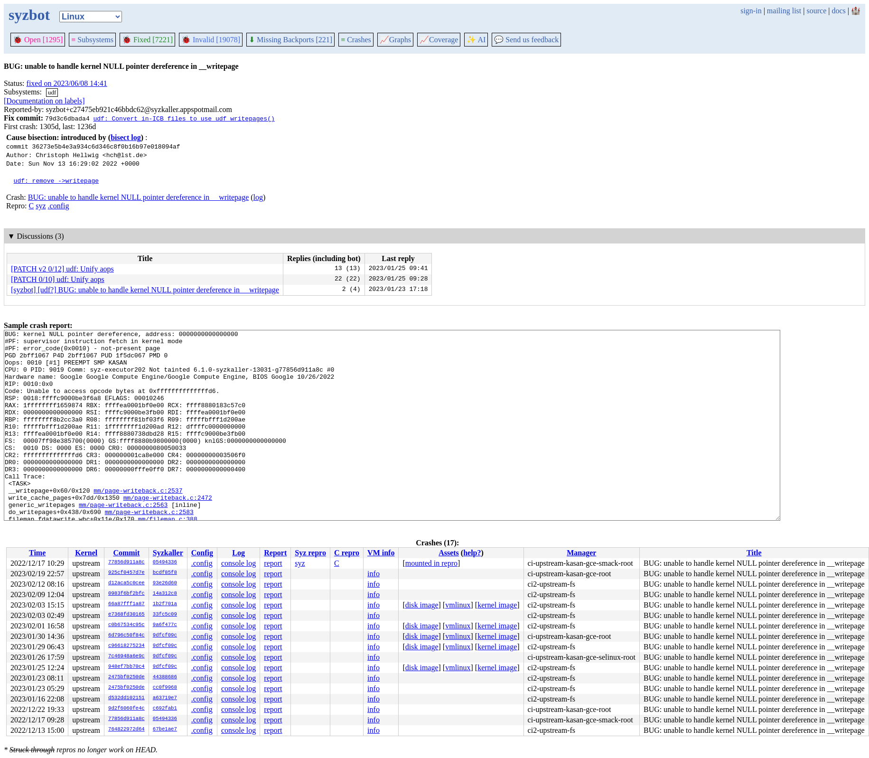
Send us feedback (526, 40)
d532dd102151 (126, 698)
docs (838, 11)
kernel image (497, 605)
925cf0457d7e (126, 573)
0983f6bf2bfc (126, 593)
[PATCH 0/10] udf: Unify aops (57, 279)
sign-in (750, 11)
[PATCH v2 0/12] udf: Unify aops (62, 269)
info (373, 574)
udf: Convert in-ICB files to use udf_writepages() (183, 118)
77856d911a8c (126, 562)
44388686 (165, 677)
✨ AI (476, 40)
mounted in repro (431, 563)
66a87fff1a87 (126, 604)
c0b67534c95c (126, 625)
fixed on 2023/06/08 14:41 (67, 83)
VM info (380, 553)
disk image (422, 605)
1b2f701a (165, 604)
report (273, 563)
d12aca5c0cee (126, 583)
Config (202, 553)
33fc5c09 (165, 614)
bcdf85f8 (165, 573)
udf (52, 92)
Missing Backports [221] (290, 40)
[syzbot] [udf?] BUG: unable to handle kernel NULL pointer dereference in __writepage (145, 290)
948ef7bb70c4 (126, 667)
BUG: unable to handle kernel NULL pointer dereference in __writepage (138, 197)
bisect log (126, 137)
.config (58, 206)
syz (41, 206)
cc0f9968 (165, 687)
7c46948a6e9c (126, 656)
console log (238, 563)
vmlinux (457, 605)
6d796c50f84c (126, 635)
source (817, 11)
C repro (346, 553)
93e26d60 (165, 583)
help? (472, 553)
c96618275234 (126, 646)
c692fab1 (165, 708)
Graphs (395, 40)
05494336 (165, 562)
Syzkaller (168, 553)
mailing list (784, 11)
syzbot (29, 14)
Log (238, 553)
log (258, 197)
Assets (449, 553)
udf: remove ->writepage (56, 180)
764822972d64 (126, 729)
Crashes (356, 40)
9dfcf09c (165, 635)
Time (37, 553)
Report (275, 553)
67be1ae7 (165, 729)
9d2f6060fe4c (126, 708)
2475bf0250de (126, 677)
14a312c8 (165, 593)
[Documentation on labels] (44, 101)
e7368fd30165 (126, 614)
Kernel (86, 553)
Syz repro (310, 553)
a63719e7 (165, 698)
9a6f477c (165, 625)
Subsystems (92, 40)
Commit (126, 553)
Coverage (439, 40)
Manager (581, 553)
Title (754, 553)
